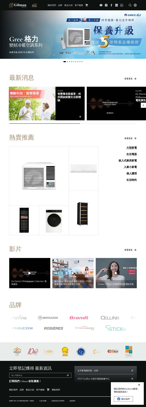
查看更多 (130, 78)
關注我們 (123, 399)
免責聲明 (72, 401)
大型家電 (131, 147)
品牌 (60, 5)
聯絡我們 (56, 389)
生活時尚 (131, 180)
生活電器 (131, 154)
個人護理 (131, 173)
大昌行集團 (42, 401)
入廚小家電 (130, 167)
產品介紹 (68, 5)
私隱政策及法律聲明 (57, 401)
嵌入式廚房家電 (128, 160)
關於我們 (52, 5)
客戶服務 (79, 5)
